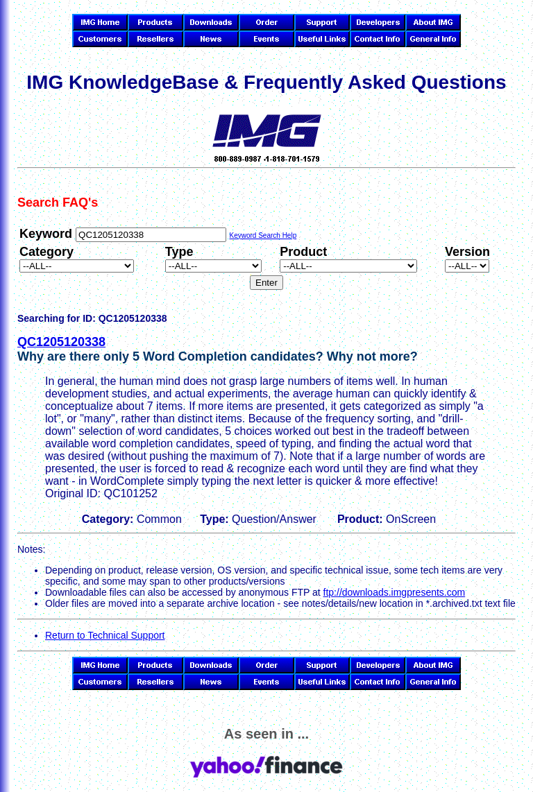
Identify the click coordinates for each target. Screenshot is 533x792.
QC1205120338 (61, 342)
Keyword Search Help (262, 235)
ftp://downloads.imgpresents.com (394, 592)
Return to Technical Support (105, 635)
